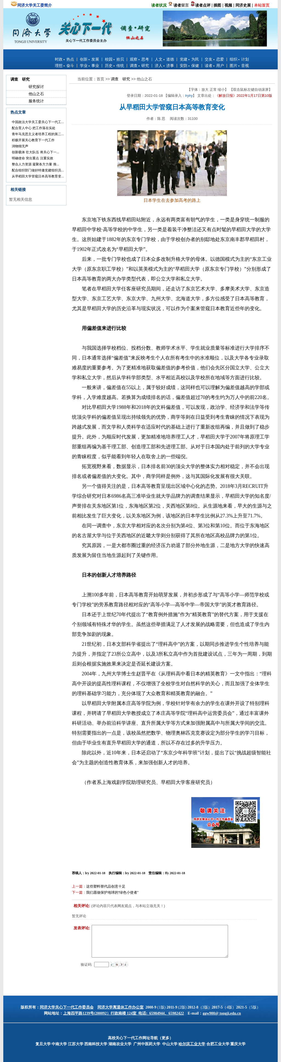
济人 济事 (164, 65)
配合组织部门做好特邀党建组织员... (38, 170)
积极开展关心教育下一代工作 (33, 140)
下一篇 (77, 892)
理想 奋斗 (64, 65)
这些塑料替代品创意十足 (105, 886)
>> (108, 79)
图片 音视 (239, 65)
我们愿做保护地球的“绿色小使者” (112, 892)
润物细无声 (20, 146)
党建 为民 (189, 59)
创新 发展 (89, 59)
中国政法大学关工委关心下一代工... (38, 122)
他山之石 (36, 94)
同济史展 (243, 5)
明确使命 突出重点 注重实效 (32, 158)
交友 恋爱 (214, 59)
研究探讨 (36, 86)
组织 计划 (239, 59)
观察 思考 (139, 59)
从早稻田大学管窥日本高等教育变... (38, 176)
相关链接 (18, 189)
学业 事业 (89, 65)
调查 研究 (139, 65)
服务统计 (36, 101)
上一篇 (77, 886)
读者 (177, 5)
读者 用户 (214, 65)
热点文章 (18, 112)
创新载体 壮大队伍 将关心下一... (35, 152)
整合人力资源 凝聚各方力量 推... (35, 164)
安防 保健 (189, 65)
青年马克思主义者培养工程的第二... (38, 134)
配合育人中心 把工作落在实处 (33, 128)
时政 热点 (64, 59)
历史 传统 (114, 65)
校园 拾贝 (114, 59)
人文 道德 (164, 59)
